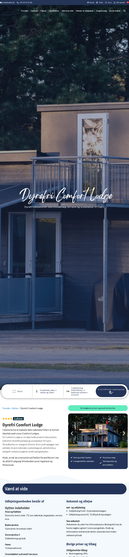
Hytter (15, 408)
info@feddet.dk (8, 2)
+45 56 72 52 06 (25, 2)
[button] (71, 433)
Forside (6, 408)
